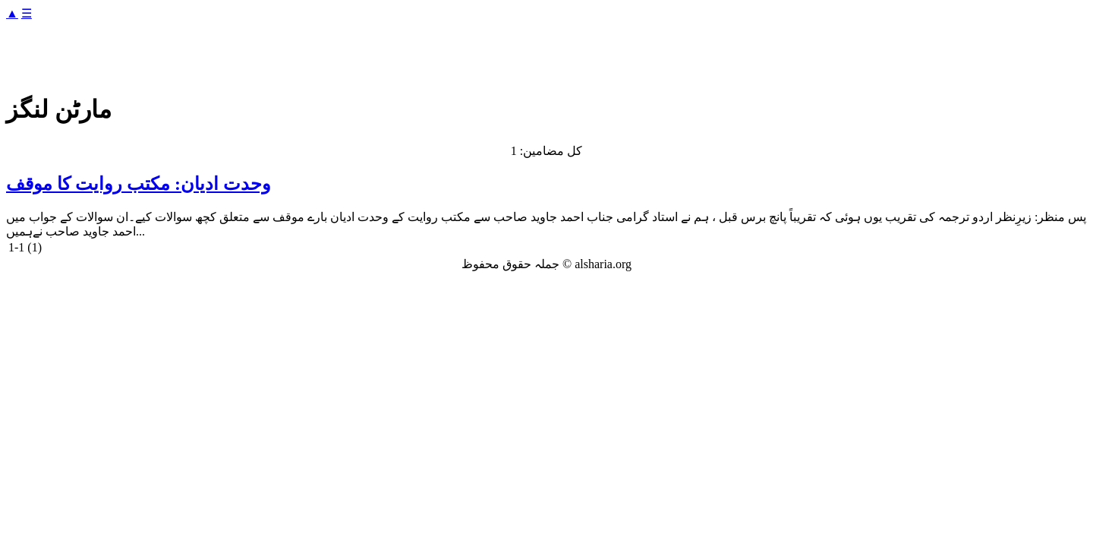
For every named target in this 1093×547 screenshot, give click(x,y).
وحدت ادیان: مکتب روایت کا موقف (138, 184)
